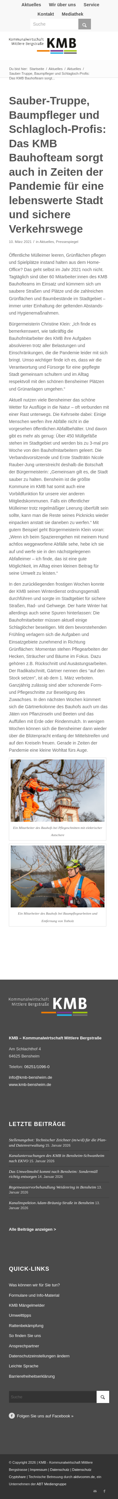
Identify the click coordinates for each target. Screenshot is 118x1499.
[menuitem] (31, 4)
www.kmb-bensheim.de (30, 1084)
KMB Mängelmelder (27, 1305)
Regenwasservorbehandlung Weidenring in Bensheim (52, 1187)
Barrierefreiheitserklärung (32, 1376)
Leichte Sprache (23, 1366)
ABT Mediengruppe (51, 1484)
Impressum (38, 1469)
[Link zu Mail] (95, 1491)
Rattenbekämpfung (26, 1325)
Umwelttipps (20, 1315)
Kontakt (45, 14)
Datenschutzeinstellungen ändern (39, 1356)
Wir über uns (62, 4)
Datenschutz (59, 1469)
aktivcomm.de (84, 1477)
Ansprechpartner (24, 1346)
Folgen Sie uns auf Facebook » (45, 1416)
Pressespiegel (67, 242)
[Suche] (60, 24)
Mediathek (72, 14)
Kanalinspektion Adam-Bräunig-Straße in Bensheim (51, 1202)
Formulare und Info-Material (34, 1295)
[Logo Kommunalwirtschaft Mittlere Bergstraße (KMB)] (49, 49)
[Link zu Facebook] (104, 1491)
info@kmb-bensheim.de (30, 1077)
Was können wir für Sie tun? (34, 1285)
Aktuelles (31, 4)
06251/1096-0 (36, 1066)
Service (91, 4)
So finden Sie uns (25, 1335)
